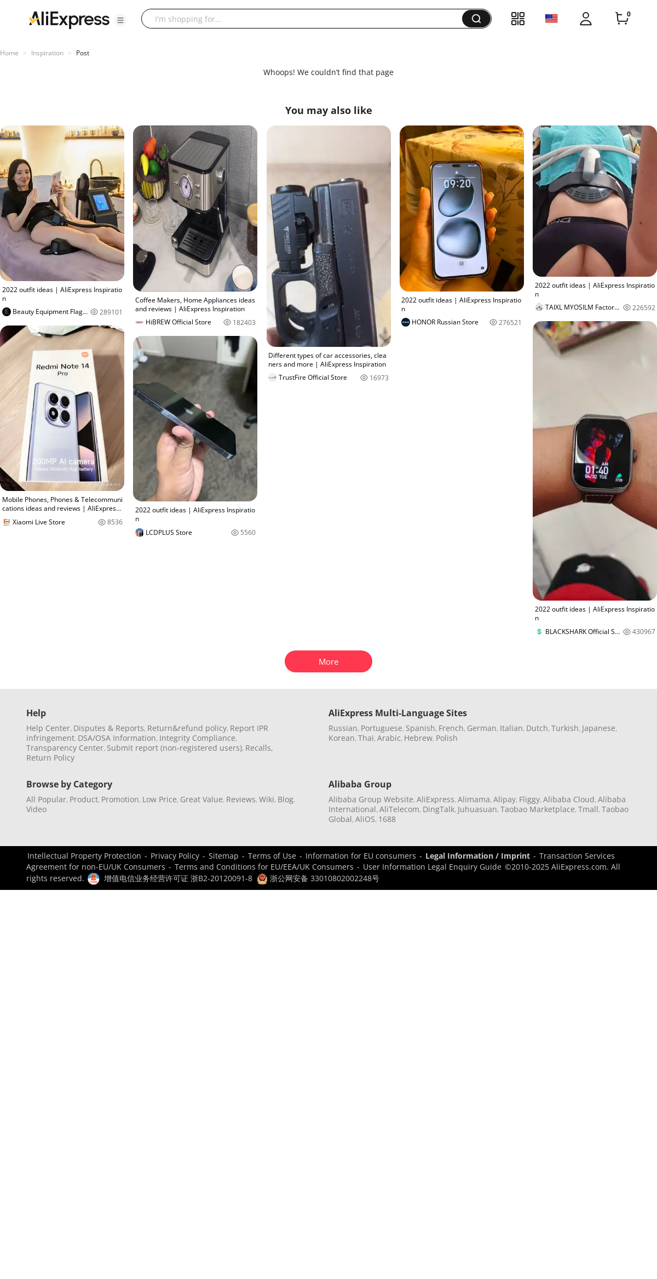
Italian (511, 728)
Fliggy (529, 799)
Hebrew (418, 738)
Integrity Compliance (197, 738)
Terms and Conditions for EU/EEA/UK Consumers (264, 866)
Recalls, (259, 748)
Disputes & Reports (108, 728)
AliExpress (435, 799)
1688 (387, 819)
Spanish (420, 728)
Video (36, 809)
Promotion (120, 799)
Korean (341, 738)
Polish (447, 738)
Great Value (201, 799)
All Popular (46, 799)
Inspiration (47, 53)
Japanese (598, 728)
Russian (343, 728)
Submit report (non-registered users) (174, 748)
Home (9, 53)
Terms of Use (272, 855)
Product (84, 799)
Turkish (565, 728)
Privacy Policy (175, 855)
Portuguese (381, 728)
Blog (285, 799)
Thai (366, 738)
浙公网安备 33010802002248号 (318, 878)
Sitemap (224, 855)
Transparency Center (64, 748)
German (482, 728)
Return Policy (50, 757)
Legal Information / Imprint (477, 855)
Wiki (266, 799)
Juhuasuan (477, 809)
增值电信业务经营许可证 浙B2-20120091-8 (178, 878)
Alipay (504, 799)
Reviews (241, 799)
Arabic (389, 738)
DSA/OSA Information (117, 738)
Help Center (48, 728)
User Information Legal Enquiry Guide (432, 866)
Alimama (474, 799)
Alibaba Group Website (370, 799)
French (451, 728)
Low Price (159, 799)
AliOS (365, 819)
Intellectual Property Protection (84, 855)
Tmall (588, 809)
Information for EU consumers (361, 855)
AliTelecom (399, 809)
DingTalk (438, 809)
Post (82, 53)
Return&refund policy (187, 728)
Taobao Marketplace (537, 809)
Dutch (537, 728)
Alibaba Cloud (569, 799)
